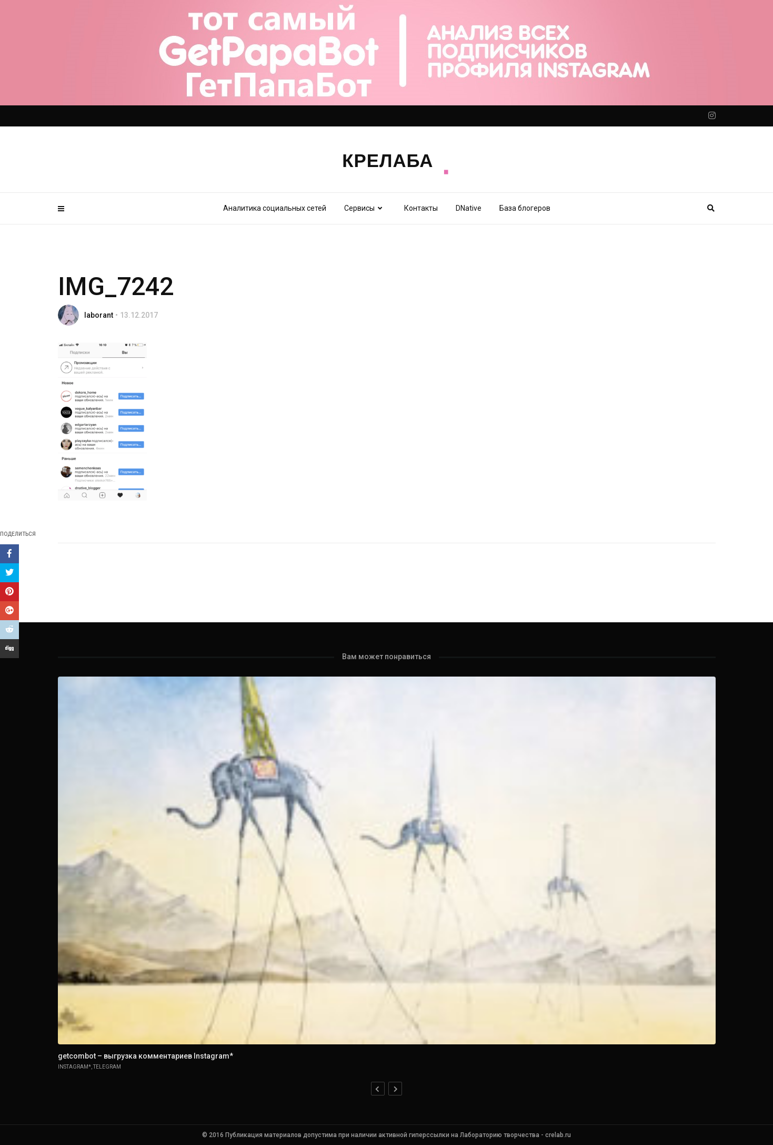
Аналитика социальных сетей (274, 208)
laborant (98, 315)
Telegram (107, 1067)
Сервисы (365, 208)
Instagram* (74, 1067)
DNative (468, 208)
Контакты (421, 208)
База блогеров (524, 208)
